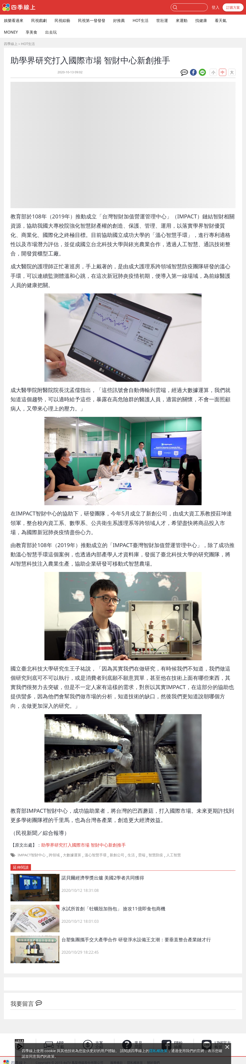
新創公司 (117, 854)
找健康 (201, 20)
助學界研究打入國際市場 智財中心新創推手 (83, 845)
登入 (215, 7)
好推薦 (119, 20)
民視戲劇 (39, 20)
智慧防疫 (155, 854)
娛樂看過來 (13, 20)
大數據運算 (72, 854)
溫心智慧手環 (96, 854)
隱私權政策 (158, 1050)
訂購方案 (233, 7)
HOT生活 (140, 20)
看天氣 (220, 20)
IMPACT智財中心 (32, 854)
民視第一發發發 (91, 20)
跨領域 (54, 854)
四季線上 (11, 43)
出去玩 (51, 32)
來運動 (181, 20)
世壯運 (162, 20)
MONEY (11, 32)
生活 (131, 854)
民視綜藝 (62, 20)
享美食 (31, 32)
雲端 (141, 854)
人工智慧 (173, 854)
